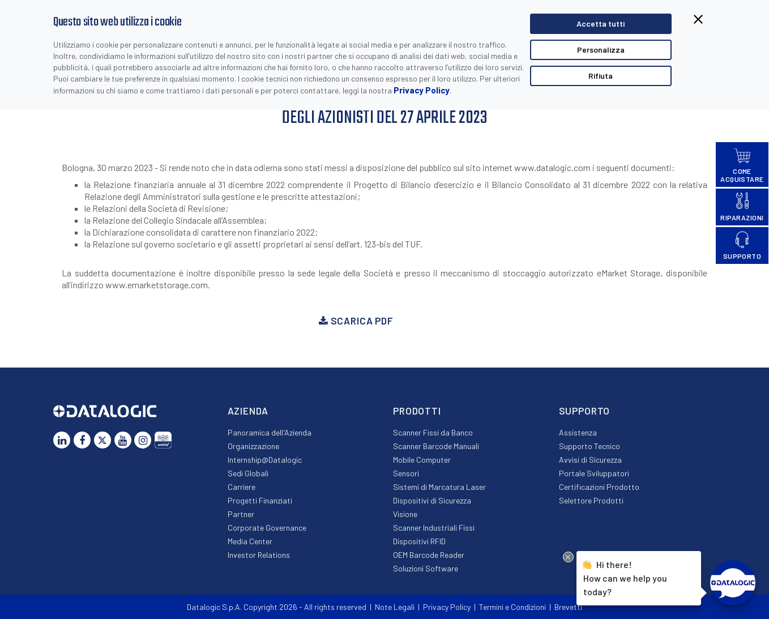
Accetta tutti (600, 23)
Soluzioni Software (425, 568)
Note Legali (395, 607)
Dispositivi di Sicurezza (432, 500)
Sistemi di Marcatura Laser (439, 487)
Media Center (250, 541)
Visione (405, 514)
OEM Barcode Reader (428, 555)
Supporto (584, 410)
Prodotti (417, 410)
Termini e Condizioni (512, 607)
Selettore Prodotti (591, 500)
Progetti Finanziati (260, 500)
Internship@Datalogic (265, 459)
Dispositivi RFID (419, 541)
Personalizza (601, 49)
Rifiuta (600, 75)
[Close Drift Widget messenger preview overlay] (568, 557)
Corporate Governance (267, 527)
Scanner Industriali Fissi (434, 527)
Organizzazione (253, 446)
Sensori (406, 473)
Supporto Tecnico (589, 446)
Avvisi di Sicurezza (590, 459)
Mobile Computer (422, 459)
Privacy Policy (422, 90)
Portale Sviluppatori (594, 473)
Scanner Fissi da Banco (433, 432)
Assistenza (578, 432)
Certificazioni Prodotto (599, 487)
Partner (241, 514)
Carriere (241, 487)
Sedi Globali (248, 473)
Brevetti (568, 607)
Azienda (248, 410)
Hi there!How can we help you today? (625, 577)
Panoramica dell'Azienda (269, 432)
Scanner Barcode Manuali (436, 446)
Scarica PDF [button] (356, 320)
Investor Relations (259, 555)
